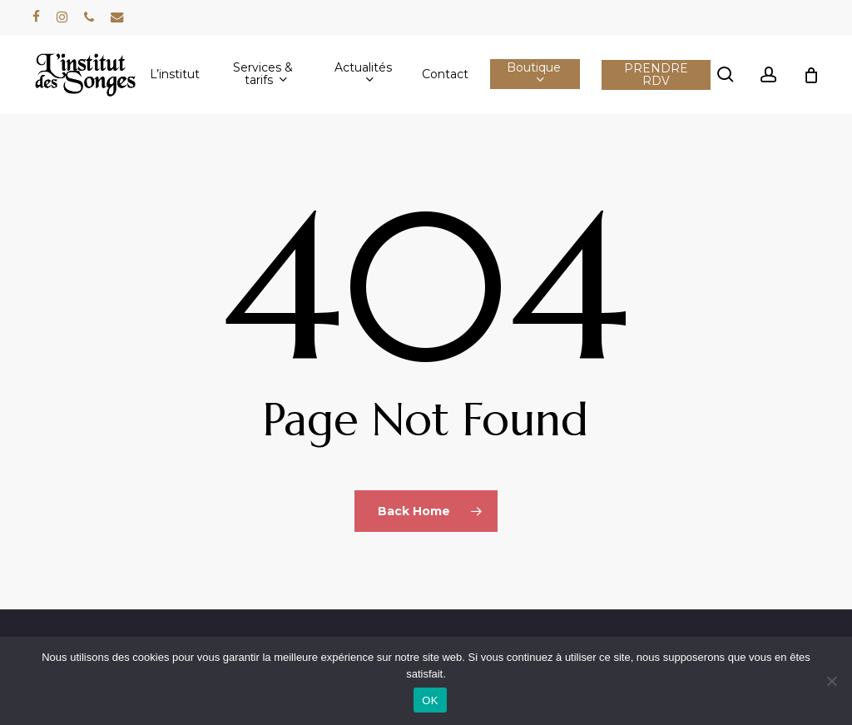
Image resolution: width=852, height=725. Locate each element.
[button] (820, 8)
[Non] (831, 681)
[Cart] (811, 75)
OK (430, 700)
